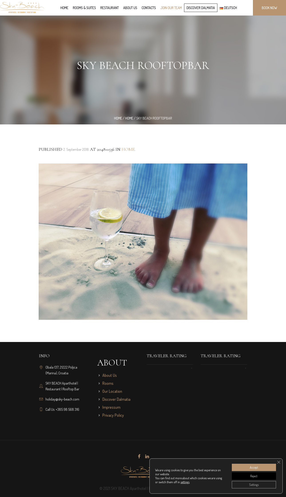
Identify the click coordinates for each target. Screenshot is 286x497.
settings (185, 482)
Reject (253, 476)
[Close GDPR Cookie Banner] (279, 462)
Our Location (112, 391)
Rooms (107, 383)
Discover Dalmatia (116, 399)
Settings (254, 485)
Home (118, 118)
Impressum (111, 407)
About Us (109, 375)
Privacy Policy (113, 415)
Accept (254, 467)
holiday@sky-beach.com (62, 399)
